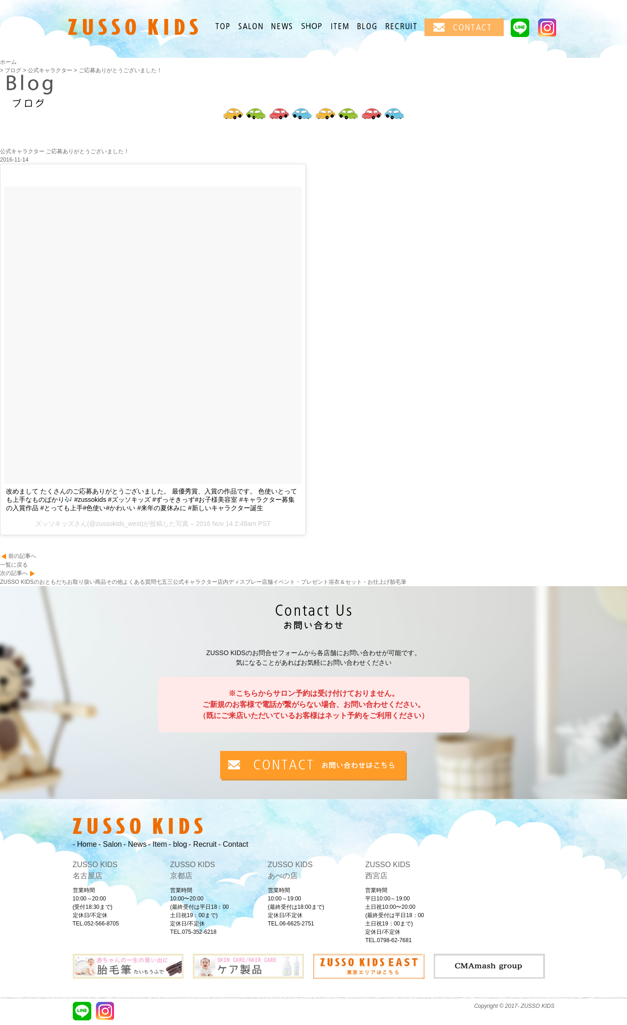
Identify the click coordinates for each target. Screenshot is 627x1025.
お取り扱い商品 (86, 582)
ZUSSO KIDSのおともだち (33, 582)
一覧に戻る (14, 565)
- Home (85, 844)
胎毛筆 (398, 582)
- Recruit (202, 844)
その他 (114, 582)
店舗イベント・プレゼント (295, 582)
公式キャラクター (195, 582)
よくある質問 (139, 582)
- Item (157, 844)
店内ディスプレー (239, 582)
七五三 (164, 582)
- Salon (110, 844)
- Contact (233, 844)
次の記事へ (14, 573)
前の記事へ (22, 556)
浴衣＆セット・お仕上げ (359, 582)
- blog (178, 844)
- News (134, 844)
